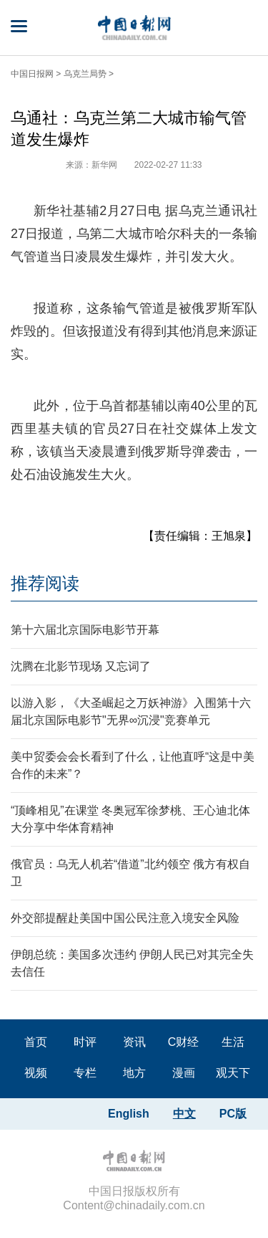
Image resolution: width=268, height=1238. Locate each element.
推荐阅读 (45, 583)
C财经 (183, 1042)
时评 (85, 1042)
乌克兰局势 (85, 74)
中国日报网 (32, 74)
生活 (233, 1042)
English (128, 1114)
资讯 (134, 1042)
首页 (35, 1042)
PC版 (233, 1114)
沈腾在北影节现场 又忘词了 (81, 666)
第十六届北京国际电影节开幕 (85, 630)
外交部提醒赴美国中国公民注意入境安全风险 (125, 918)
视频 (35, 1073)
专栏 (85, 1073)
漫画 (183, 1073)
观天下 (233, 1073)
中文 (184, 1114)
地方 (134, 1073)
